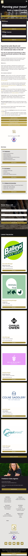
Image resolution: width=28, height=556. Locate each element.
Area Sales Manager (7, 263)
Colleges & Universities (10, 183)
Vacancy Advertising (7, 500)
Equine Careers (20, 513)
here (2, 90)
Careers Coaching (15, 92)
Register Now (14, 489)
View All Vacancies (14, 456)
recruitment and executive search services (8, 85)
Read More (14, 162)
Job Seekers (7, 168)
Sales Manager (6, 337)
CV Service (20, 507)
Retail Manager (6, 409)
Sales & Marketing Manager (9, 300)
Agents (7, 513)
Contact (20, 517)
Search (14, 29)
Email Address (3, 208)
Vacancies (5, 21)
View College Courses (20, 498)
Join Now (14, 222)
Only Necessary (14, 554)
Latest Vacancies (14, 117)
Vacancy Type (4, 23)
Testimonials (20, 514)
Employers (7, 151)
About (7, 520)
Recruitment (7, 505)
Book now (14, 16)
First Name (3, 213)
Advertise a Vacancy (14, 122)
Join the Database (7, 514)
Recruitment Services (7, 506)
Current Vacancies (7, 498)
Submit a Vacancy (7, 499)
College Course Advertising (20, 499)
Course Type (4, 34)
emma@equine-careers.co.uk (14, 533)
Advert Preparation (7, 507)
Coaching (20, 506)
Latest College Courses (14, 120)
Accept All (14, 553)
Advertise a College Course (14, 125)
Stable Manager (6, 446)
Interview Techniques (20, 510)
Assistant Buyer (6, 372)
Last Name (3, 217)
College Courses (6, 32)
